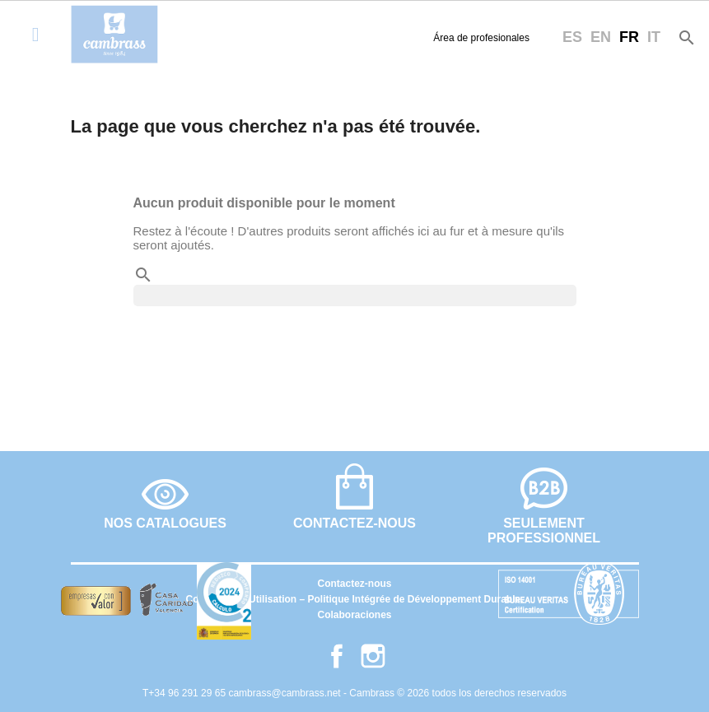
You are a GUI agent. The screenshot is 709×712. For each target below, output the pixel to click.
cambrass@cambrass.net (285, 693)
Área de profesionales (481, 38)
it (653, 37)
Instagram (373, 656)
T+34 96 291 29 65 (185, 693)
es (572, 37)
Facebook (336, 656)
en (600, 37)
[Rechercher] (354, 295)
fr (629, 37)
